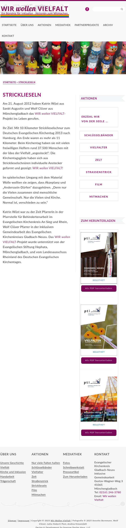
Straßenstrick (99, 171)
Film (98, 184)
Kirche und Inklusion (13, 471)
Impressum (23, 520)
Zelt (98, 159)
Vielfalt (4, 467)
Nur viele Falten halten (46, 462)
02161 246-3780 (110, 492)
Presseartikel (71, 471)
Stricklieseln (39, 485)
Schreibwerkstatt (73, 467)
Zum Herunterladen (75, 476)
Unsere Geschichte (12, 462)
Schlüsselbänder (98, 135)
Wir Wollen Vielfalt (40, 11)
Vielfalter (98, 147)
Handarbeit (7, 476)
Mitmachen (98, 196)
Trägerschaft (8, 481)
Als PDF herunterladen (98, 288)
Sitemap (12, 520)
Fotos (66, 462)
